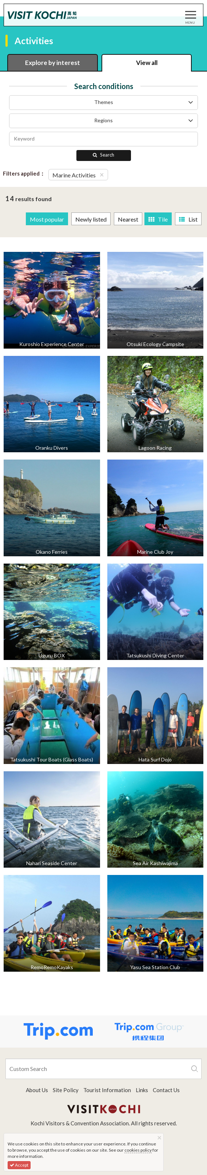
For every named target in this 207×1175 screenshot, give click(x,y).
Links (142, 1090)
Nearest (128, 219)
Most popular (47, 219)
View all (147, 62)
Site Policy (66, 1090)
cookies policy (138, 1150)
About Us (37, 1090)
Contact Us (166, 1090)
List (188, 219)
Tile (158, 219)
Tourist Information (107, 1090)
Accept (19, 1165)
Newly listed (91, 219)
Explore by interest (52, 62)
